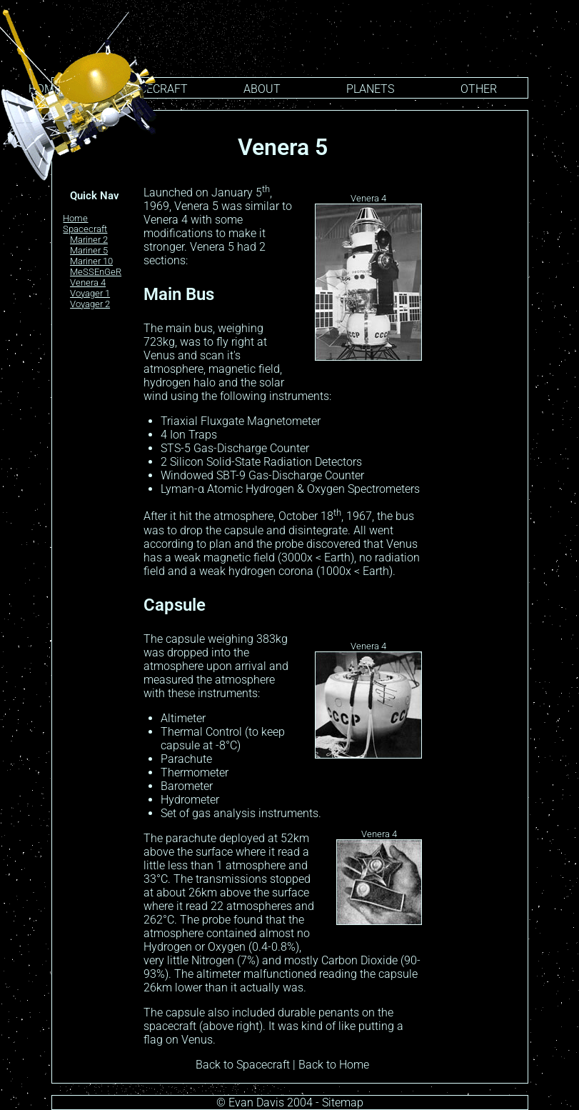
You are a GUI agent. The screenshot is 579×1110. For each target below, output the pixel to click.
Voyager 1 (90, 293)
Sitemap (342, 1102)
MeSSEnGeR (95, 271)
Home (75, 218)
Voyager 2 (90, 304)
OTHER (478, 89)
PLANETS (370, 89)
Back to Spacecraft (243, 1064)
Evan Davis (256, 1102)
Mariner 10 (91, 261)
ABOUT (262, 89)
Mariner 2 (89, 239)
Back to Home (333, 1064)
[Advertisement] (477, 342)
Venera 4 (88, 282)
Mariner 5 (89, 250)
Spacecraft (85, 229)
